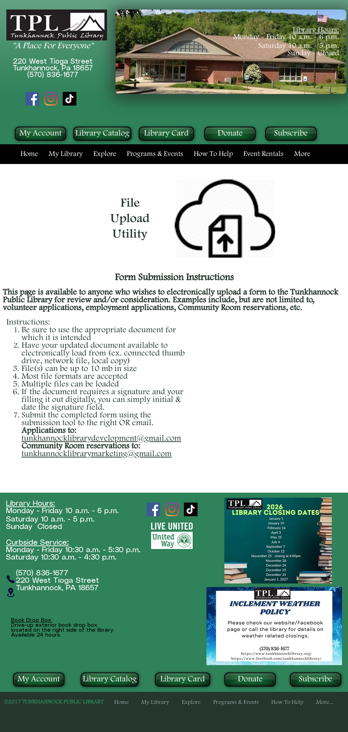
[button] (65, 154)
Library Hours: (316, 30)
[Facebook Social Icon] (32, 99)
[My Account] (40, 134)
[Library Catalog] (102, 134)
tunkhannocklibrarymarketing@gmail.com (96, 454)
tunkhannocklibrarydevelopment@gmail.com (101, 438)
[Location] (10, 592)
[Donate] (230, 134)
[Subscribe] (291, 134)
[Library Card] (166, 134)
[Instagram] (51, 99)
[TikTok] (69, 99)
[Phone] (10, 579)
